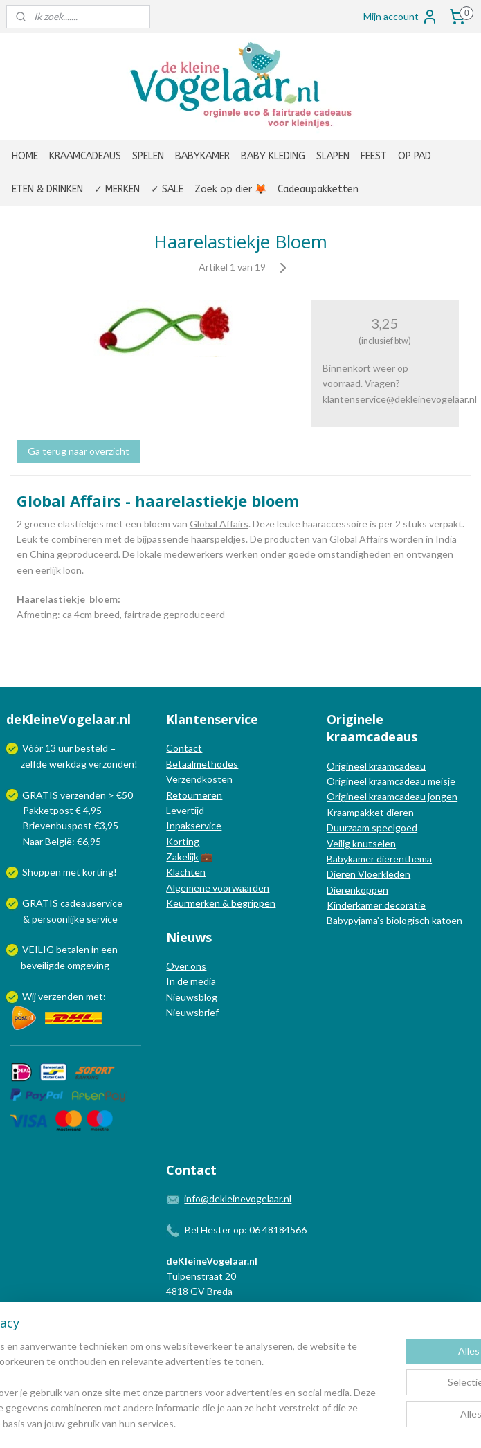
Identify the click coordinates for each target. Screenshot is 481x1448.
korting (98, 872)
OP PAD (414, 156)
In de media (191, 981)
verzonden (111, 764)
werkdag (68, 764)
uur (65, 748)
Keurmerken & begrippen (220, 903)
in (95, 949)
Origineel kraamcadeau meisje (391, 781)
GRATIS (41, 903)
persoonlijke (58, 919)
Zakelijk (182, 856)
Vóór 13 (40, 748)
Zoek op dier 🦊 (230, 189)
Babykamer (350, 859)
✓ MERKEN (117, 189)
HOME (25, 156)
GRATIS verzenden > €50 (77, 795)
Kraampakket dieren (370, 812)
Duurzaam (349, 827)
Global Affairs (219, 524)
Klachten (186, 872)
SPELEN (148, 156)
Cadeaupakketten (318, 189)
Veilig (339, 843)
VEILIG (39, 949)
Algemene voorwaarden (217, 888)
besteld (91, 748)
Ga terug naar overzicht (78, 451)
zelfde (34, 764)
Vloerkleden (383, 874)
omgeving (88, 965)
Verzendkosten (199, 779)
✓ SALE (167, 189)
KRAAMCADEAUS (85, 156)
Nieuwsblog (191, 997)
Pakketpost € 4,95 (55, 810)
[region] (149, 1362)
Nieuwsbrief (192, 1012)
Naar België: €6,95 (62, 841)
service (101, 919)
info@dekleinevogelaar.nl (237, 1198)
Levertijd (185, 810)
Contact (184, 748)
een (109, 949)
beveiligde (43, 965)
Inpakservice (193, 825)
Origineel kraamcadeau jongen (392, 796)
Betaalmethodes (202, 764)
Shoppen (41, 872)
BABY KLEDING (273, 156)
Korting (182, 841)
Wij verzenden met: (64, 996)
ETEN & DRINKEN (47, 189)
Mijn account (400, 16)
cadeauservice (91, 903)
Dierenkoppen (357, 890)
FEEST (374, 156)
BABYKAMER (202, 156)
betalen (72, 949)
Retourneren (194, 795)
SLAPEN (333, 156)
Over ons (186, 966)
